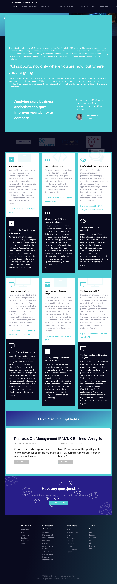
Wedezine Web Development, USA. (65, 579)
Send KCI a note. (58, 503)
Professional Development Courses (72, 543)
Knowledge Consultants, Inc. (62, 576)
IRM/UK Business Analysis (80, 439)
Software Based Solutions (25, 532)
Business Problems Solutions (25, 541)
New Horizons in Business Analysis (48, 540)
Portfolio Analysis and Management (47, 551)
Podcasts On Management (35, 439)
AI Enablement (48, 546)
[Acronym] (23, 141)
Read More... (21, 462)
